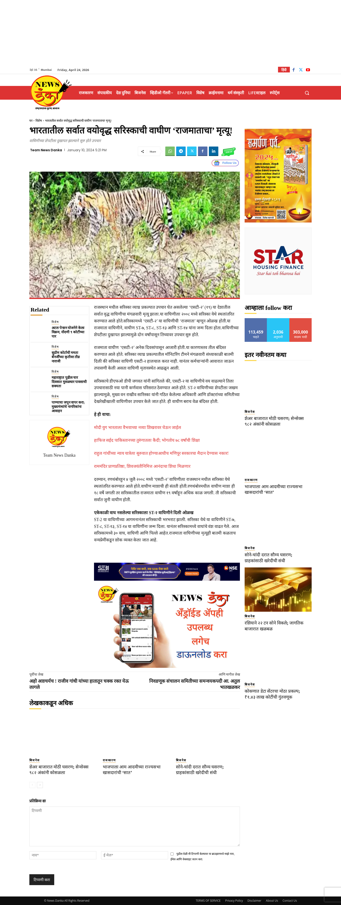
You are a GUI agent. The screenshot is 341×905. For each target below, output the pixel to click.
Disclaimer (254, 901)
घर (30, 120)
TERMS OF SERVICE (208, 901)
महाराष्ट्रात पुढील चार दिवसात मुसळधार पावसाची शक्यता (69, 382)
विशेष (39, 120)
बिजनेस (34, 760)
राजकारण (109, 760)
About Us (272, 901)
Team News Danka (46, 150)
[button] (307, 93)
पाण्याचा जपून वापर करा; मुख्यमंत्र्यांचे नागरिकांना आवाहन (68, 407)
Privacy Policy (234, 901)
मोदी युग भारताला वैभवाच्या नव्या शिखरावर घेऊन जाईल (137, 427)
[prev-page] (32, 785)
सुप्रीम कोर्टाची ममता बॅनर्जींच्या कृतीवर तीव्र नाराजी (66, 357)
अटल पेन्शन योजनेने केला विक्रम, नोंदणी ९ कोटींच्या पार (68, 332)
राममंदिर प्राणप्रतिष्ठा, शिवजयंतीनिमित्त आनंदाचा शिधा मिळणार (142, 466)
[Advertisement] (170, 33)
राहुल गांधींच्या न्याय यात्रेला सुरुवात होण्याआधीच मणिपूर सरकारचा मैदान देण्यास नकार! (161, 453)
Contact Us (290, 901)
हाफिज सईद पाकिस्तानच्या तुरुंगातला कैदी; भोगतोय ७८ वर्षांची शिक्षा (147, 440)
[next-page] (40, 785)
